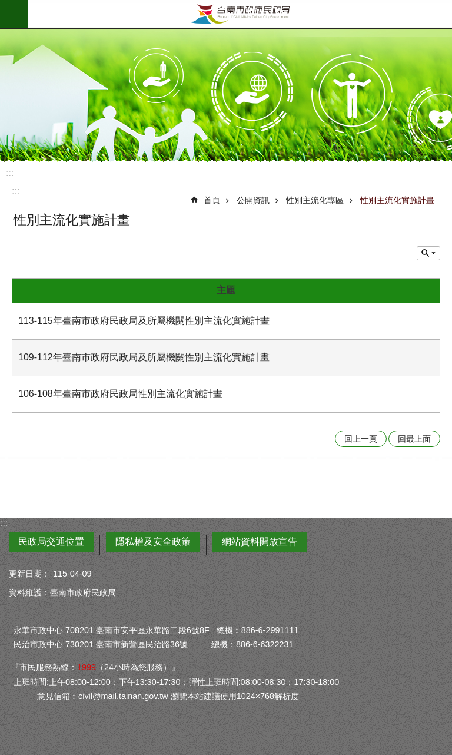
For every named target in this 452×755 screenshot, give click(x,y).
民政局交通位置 (51, 542)
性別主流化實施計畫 (397, 200)
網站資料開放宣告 (259, 542)
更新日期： (29, 573)
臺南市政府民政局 (240, 14)
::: (10, 173)
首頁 (212, 200)
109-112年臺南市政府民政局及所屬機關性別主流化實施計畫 (144, 357)
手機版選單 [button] (14, 14)
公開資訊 (253, 200)
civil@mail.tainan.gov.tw (123, 696)
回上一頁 (360, 438)
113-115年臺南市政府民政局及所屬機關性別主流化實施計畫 (144, 321)
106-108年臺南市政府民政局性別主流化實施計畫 (120, 394)
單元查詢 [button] (428, 253)
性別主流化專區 (315, 200)
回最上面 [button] (414, 438)
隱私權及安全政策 (153, 542)
